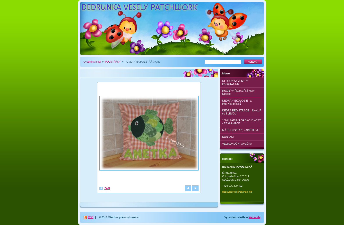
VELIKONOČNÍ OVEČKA (237, 143)
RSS (90, 217)
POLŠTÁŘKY (113, 61)
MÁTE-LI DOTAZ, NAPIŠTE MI (240, 130)
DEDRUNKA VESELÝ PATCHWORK (235, 82)
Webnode (254, 217)
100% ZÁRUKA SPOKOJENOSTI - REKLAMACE (242, 122)
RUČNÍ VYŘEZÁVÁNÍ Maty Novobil (238, 92)
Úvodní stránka (92, 61)
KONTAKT (228, 137)
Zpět (107, 188)
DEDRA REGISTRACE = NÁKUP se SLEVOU (241, 112)
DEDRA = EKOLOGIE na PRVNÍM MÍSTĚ (237, 102)
